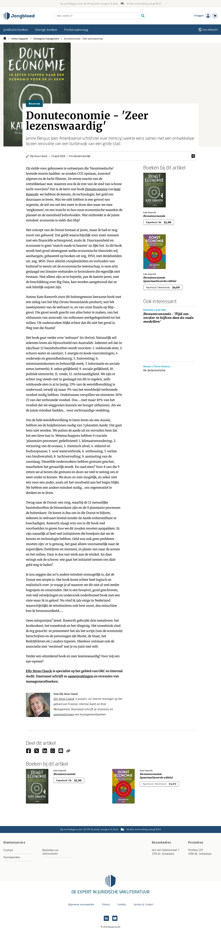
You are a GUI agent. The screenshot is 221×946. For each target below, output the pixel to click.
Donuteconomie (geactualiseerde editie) (159, 279)
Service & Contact (143, 904)
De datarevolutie (154, 370)
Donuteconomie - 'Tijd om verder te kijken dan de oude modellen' (168, 318)
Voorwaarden (11, 857)
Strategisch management (46, 38)
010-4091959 (210, 29)
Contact (8, 850)
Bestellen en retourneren (50, 852)
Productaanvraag (76, 30)
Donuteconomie (96, 189)
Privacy (106, 904)
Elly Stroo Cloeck (64, 699)
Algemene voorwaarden (81, 904)
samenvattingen (80, 676)
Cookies (121, 904)
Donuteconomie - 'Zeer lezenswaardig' (83, 38)
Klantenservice (14, 842)
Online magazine (19, 38)
